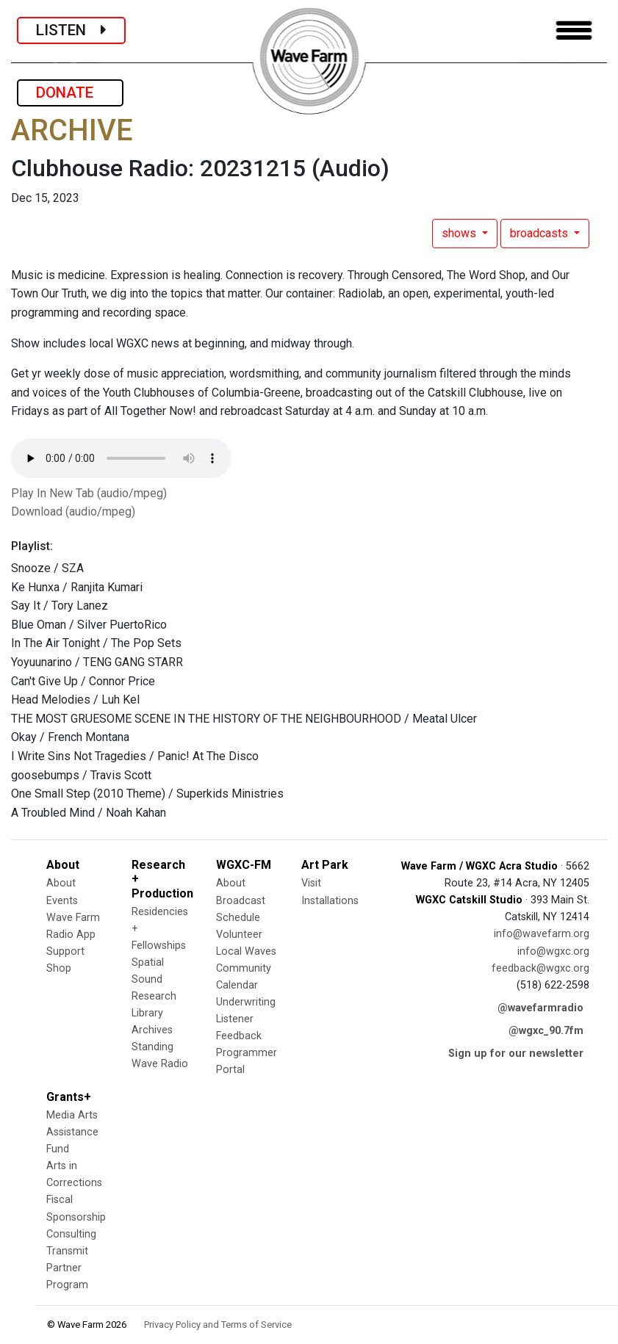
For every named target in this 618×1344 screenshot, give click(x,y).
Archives (152, 1030)
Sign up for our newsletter (515, 1053)
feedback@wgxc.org (540, 968)
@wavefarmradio (540, 1008)
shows (460, 233)
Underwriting (246, 1002)
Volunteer (239, 934)
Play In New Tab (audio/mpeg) (89, 493)
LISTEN (71, 30)
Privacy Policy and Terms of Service (218, 1324)
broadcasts (540, 233)
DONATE (70, 92)
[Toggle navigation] (574, 30)
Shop (58, 968)
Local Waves (246, 951)
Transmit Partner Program (67, 1268)
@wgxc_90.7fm (546, 1031)
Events (62, 901)
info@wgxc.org (553, 951)
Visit (311, 883)
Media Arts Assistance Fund (72, 1132)
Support (65, 951)
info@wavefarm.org (541, 934)
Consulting (71, 1234)
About (61, 883)
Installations (330, 901)
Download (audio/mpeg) (73, 512)
